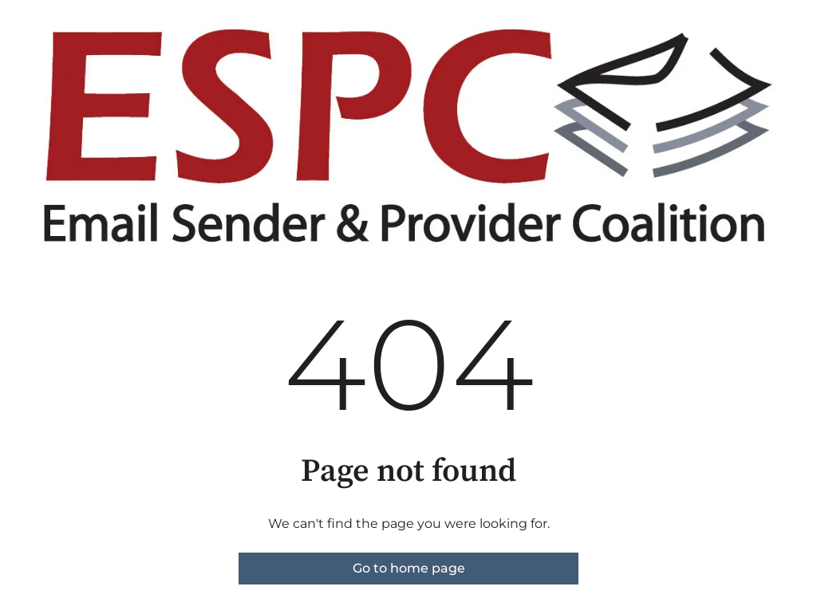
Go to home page (409, 568)
